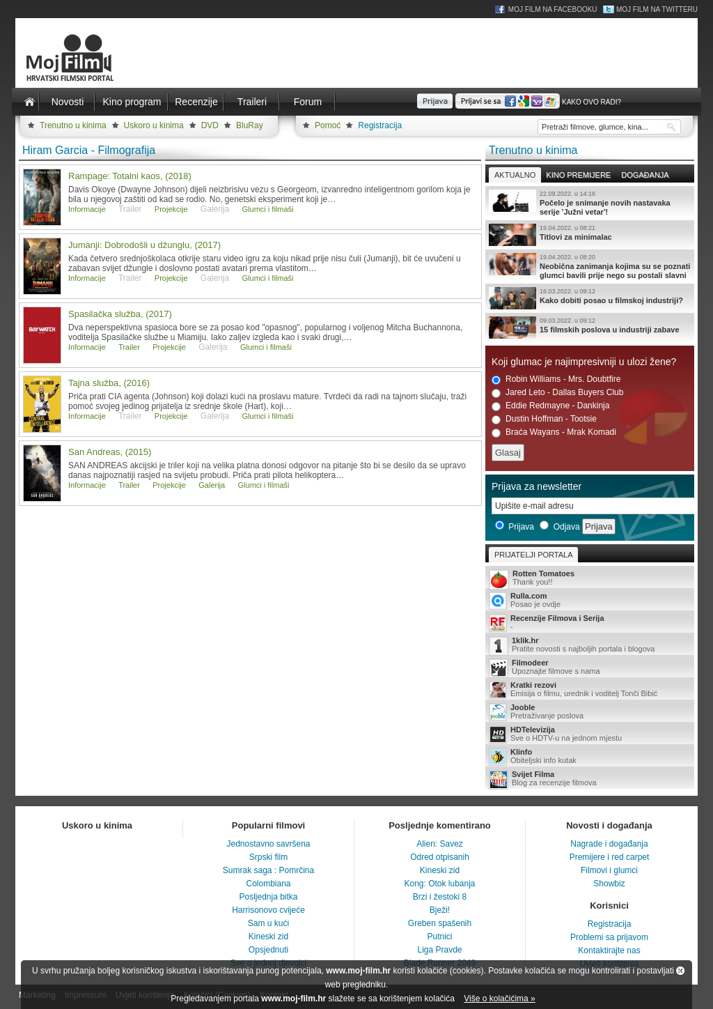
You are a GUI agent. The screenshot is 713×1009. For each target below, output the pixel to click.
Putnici (439, 936)
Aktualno (514, 175)
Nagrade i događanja (609, 844)
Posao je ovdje (590, 601)
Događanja (644, 175)
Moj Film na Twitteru (657, 9)
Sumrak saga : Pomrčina (268, 870)
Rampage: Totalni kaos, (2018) (129, 176)
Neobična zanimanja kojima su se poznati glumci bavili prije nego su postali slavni (590, 266)
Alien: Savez (439, 844)
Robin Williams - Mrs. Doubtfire (556, 379)
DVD (210, 125)
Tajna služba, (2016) (109, 383)
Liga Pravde (439, 950)
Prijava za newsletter (536, 486)
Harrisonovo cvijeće (268, 910)
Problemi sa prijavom (609, 937)
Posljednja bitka (268, 897)
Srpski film (268, 857)
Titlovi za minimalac (590, 235)
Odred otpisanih (439, 857)
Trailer (129, 347)
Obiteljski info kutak (590, 757)
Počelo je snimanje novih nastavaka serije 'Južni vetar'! (590, 203)
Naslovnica (29, 102)
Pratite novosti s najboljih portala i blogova (590, 645)
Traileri (252, 101)
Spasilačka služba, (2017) (120, 314)
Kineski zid (268, 936)
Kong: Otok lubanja (439, 883)
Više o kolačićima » (499, 998)
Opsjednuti (268, 950)
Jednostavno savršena (268, 844)
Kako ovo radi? (591, 102)
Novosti (68, 101)
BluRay (249, 125)
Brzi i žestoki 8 (440, 897)
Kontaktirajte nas (609, 950)
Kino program (131, 101)
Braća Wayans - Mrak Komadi (554, 432)
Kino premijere (578, 175)
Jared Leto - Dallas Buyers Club (557, 392)
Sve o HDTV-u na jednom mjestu (590, 734)
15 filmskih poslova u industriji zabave (590, 327)
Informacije (87, 209)
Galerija (211, 485)
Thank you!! (590, 578)
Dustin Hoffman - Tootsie (544, 419)
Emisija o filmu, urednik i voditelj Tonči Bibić (590, 690)
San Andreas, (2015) (109, 452)
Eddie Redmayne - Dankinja (550, 406)
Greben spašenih (439, 923)
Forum (308, 101)
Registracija (380, 125)
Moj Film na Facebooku (552, 9)
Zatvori (680, 971)
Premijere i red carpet (610, 857)
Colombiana (268, 883)
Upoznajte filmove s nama (590, 667)
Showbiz (609, 883)
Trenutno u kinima (73, 125)
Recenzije (196, 101)
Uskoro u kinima (154, 125)
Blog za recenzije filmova (590, 779)
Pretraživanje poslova (590, 712)
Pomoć (327, 125)
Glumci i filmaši (268, 209)
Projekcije (171, 209)
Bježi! (440, 910)
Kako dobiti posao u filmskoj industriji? (590, 298)
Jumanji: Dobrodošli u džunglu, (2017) (144, 245)
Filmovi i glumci (609, 870)
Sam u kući (268, 923)
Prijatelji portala (533, 554)
